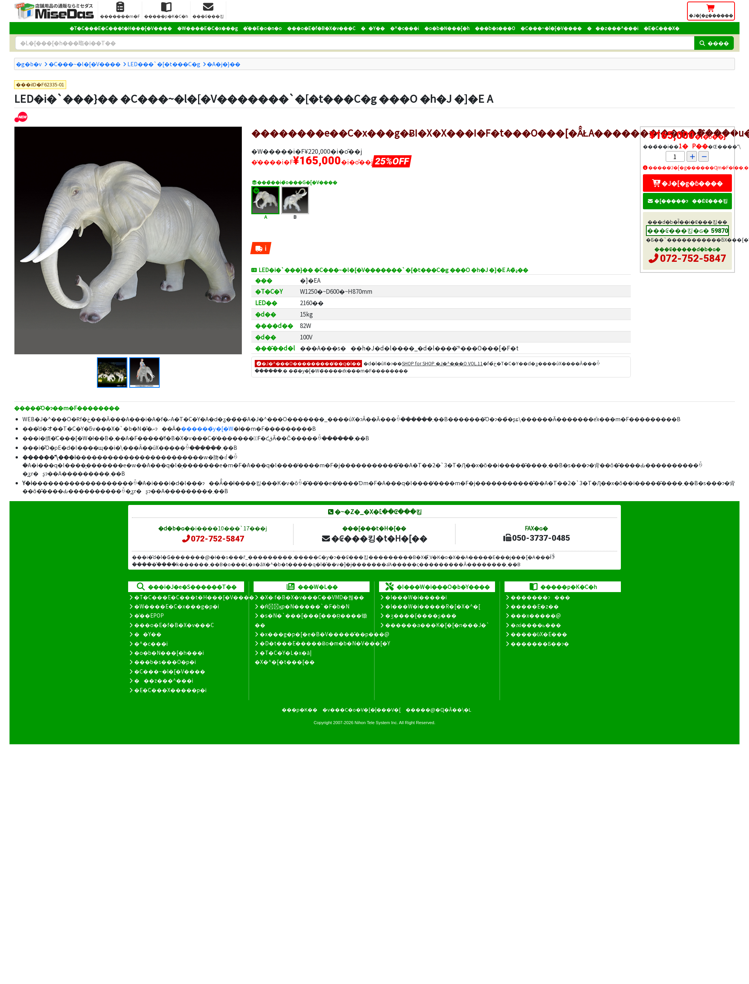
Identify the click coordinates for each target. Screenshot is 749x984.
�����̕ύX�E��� (539, 634)
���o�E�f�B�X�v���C (321, 28)
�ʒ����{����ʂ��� (421, 615)
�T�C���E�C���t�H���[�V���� (121, 28)
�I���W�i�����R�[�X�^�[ (432, 606)
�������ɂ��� (540, 597)
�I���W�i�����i (416, 597)
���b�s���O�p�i (165, 662)
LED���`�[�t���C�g (163, 64)
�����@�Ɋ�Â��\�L (438, 709)
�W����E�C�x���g (207, 28)
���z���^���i (612, 28)
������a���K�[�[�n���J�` (437, 625)
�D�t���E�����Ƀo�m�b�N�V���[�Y (325, 643)
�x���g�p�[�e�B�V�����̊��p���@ (324, 634)
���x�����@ (536, 615)
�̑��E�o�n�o (262, 28)
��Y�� (373, 28)
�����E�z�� (535, 606)
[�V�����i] (20, 116)
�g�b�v (29, 64)
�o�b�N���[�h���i (169, 652)
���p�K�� (299, 709)
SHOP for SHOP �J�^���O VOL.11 (442, 363)
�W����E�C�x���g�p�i (176, 606)
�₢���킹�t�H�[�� (374, 538)
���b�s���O (495, 28)
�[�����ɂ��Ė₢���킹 (687, 200)
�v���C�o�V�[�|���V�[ (361, 709)
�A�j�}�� (223, 64)
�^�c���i (404, 28)
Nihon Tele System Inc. (376, 722)
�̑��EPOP (149, 615)
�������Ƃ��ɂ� (540, 643)
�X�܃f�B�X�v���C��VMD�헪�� (312, 597)
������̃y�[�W (207, 428)
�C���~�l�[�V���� (551, 28)
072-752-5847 (693, 258)
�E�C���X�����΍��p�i (170, 690)
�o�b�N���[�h (447, 28)
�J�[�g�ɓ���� (687, 183)
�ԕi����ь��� (536, 625)
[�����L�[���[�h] (354, 43)
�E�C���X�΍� (661, 28)
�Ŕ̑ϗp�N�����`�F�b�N (305, 606)
